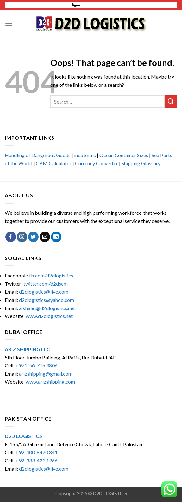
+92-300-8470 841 (37, 452)
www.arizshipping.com (50, 381)
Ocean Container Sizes (123, 155)
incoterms (85, 155)
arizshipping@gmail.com (45, 374)
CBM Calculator (54, 163)
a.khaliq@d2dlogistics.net (47, 308)
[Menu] (8, 23)
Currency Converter (96, 163)
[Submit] (171, 101)
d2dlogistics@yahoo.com (46, 300)
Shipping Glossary (141, 163)
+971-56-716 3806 (37, 365)
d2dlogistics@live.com (44, 292)
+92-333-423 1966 (37, 460)
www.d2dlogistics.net (49, 316)
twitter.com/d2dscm (45, 284)
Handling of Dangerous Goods (38, 155)
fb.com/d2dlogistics (51, 275)
